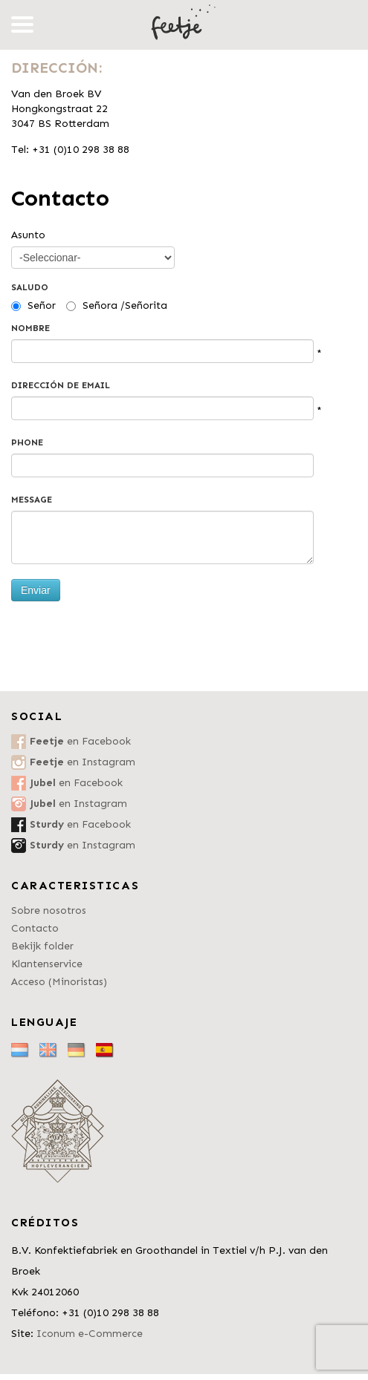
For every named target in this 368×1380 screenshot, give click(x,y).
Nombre (30, 328)
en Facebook (80, 741)
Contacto (35, 928)
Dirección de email (60, 385)
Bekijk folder (42, 946)
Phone (27, 442)
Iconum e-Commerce (89, 1333)
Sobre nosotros (48, 910)
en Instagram (82, 762)
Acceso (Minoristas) (59, 981)
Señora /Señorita (125, 305)
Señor (42, 305)
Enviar (36, 590)
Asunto (28, 235)
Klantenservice (47, 964)
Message (31, 499)
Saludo (29, 287)
